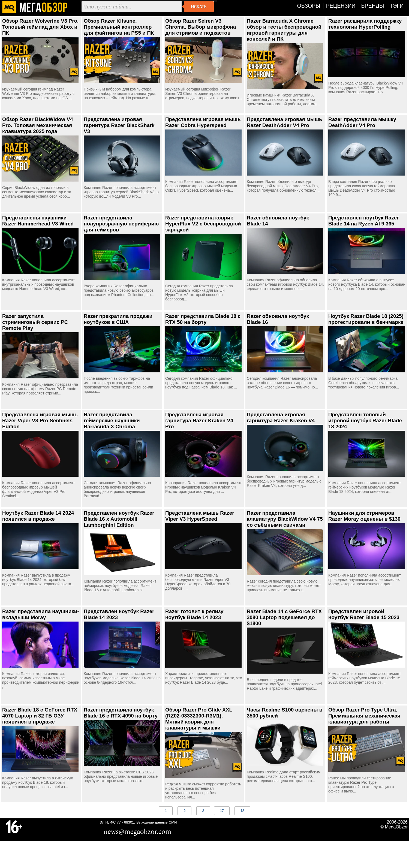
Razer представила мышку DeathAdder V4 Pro (362, 122)
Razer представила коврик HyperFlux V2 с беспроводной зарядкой (203, 224)
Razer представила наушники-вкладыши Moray (40, 614)
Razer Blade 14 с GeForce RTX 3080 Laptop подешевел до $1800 (284, 617)
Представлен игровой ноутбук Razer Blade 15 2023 (363, 614)
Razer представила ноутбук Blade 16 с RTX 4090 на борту (121, 713)
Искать (198, 6)
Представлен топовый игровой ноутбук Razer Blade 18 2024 (365, 420)
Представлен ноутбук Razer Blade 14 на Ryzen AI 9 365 (363, 221)
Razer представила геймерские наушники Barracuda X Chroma (112, 420)
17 (222, 811)
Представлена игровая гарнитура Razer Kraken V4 (281, 417)
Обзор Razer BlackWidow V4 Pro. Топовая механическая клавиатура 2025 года (37, 125)
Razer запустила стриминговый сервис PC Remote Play (35, 322)
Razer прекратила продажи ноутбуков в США (118, 319)
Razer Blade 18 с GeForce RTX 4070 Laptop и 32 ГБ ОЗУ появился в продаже (39, 716)
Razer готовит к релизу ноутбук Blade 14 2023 (194, 614)
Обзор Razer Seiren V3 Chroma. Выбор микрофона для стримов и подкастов (200, 27)
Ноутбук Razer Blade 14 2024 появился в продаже (38, 516)
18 (242, 811)
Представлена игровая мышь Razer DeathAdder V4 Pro (284, 122)
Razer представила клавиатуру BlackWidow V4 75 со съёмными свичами (285, 519)
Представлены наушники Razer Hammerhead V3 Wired (38, 221)
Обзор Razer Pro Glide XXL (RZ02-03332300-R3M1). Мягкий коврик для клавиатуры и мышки (198, 719)
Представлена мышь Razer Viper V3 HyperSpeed (199, 516)
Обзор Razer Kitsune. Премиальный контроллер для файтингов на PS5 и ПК (119, 27)
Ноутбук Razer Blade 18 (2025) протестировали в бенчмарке (366, 319)
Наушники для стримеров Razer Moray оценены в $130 (364, 516)
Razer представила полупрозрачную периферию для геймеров (121, 224)
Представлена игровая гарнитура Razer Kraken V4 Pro (199, 420)
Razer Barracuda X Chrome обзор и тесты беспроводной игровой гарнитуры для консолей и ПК (284, 30)
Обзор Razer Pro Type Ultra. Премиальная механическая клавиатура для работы (364, 716)
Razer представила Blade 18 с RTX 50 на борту (203, 319)
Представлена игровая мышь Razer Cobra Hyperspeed (203, 122)
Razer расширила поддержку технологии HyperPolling (365, 24)
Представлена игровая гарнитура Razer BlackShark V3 (119, 125)
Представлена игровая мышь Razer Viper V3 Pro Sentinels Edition (40, 420)
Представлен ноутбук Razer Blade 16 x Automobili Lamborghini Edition (119, 519)
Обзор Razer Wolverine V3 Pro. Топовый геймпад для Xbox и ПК (40, 27)
